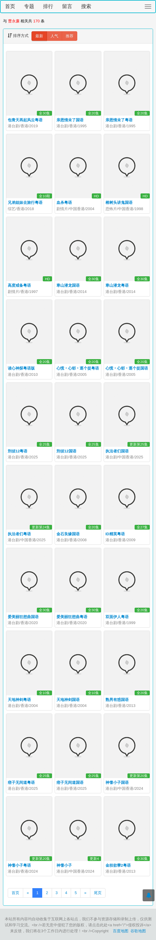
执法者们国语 (117, 451)
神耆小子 (64, 865)
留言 (67, 6)
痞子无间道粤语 (21, 782)
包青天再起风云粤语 (25, 120)
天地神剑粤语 (19, 699)
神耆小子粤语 (19, 865)
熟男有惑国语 (117, 699)
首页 (10, 6)
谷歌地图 (138, 931)
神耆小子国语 (117, 782)
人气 (54, 36)
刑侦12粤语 (17, 451)
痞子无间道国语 (69, 782)
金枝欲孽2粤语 (118, 865)
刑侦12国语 (66, 451)
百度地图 (120, 931)
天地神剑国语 (68, 699)
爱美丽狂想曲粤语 (71, 617)
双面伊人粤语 (117, 617)
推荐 (69, 36)
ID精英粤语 (115, 534)
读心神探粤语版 (21, 368)
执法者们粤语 (19, 534)
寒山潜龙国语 (68, 285)
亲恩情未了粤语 (119, 120)
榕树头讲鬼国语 (119, 202)
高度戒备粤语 (19, 285)
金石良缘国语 (68, 534)
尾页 (98, 893)
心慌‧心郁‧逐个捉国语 (126, 368)
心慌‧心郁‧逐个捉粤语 (77, 368)
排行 (48, 6)
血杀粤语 (64, 202)
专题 (29, 6)
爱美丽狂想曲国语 (23, 617)
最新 (39, 36)
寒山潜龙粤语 (117, 285)
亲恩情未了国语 (69, 120)
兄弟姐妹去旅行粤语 (25, 202)
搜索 (86, 6)
